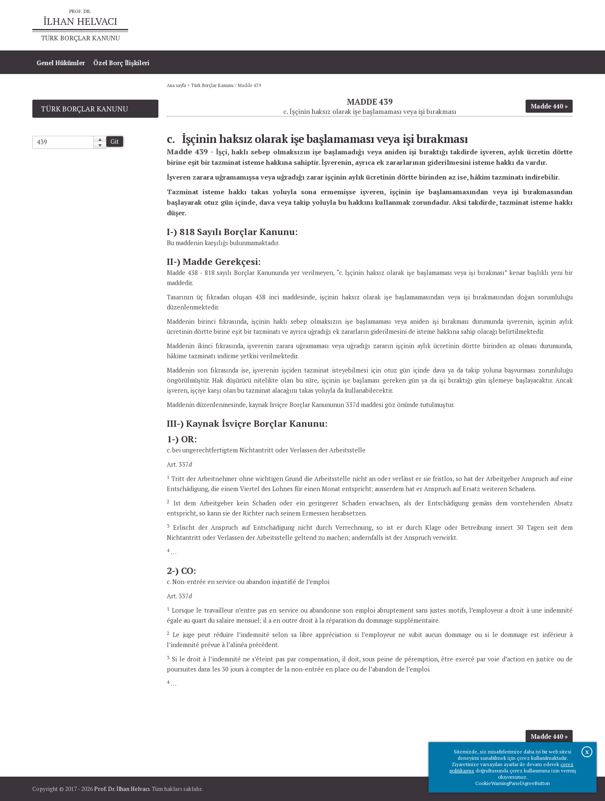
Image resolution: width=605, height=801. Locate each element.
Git (114, 141)
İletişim (556, 25)
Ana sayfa (451, 25)
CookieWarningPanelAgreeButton (512, 783)
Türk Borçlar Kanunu (212, 85)
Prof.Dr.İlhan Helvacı (506, 25)
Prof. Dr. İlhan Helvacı (122, 789)
